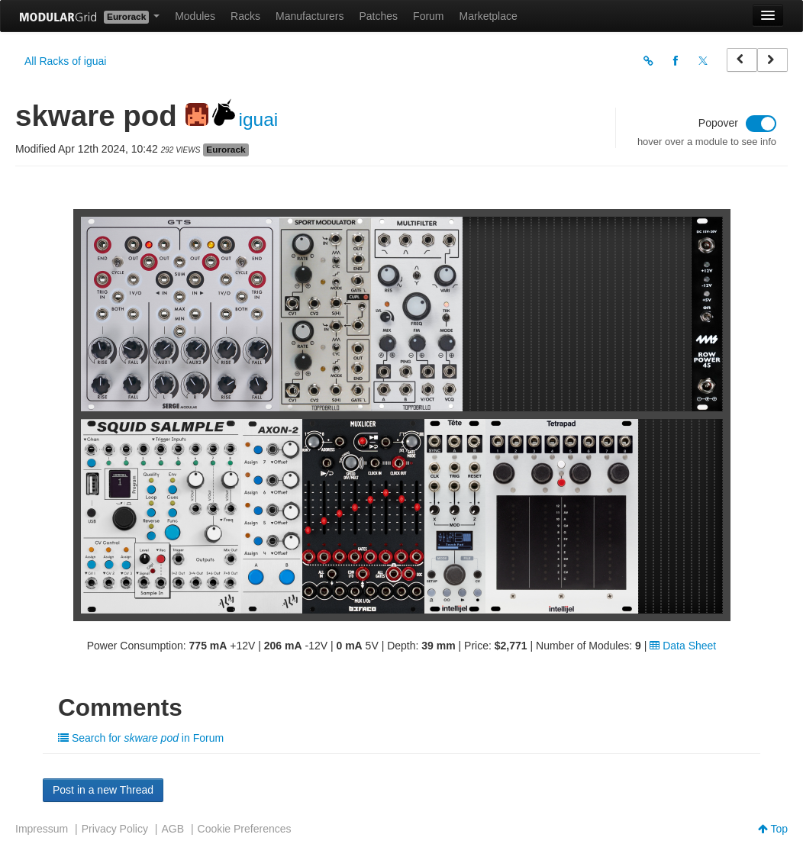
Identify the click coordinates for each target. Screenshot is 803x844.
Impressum (41, 829)
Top (773, 829)
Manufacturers (309, 16)
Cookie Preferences (245, 829)
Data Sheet (683, 645)
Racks (245, 16)
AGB (172, 829)
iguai (259, 119)
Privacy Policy (115, 829)
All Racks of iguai (65, 61)
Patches (378, 16)
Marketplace (489, 16)
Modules (195, 16)
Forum (428, 16)
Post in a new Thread (103, 790)
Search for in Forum (141, 738)
